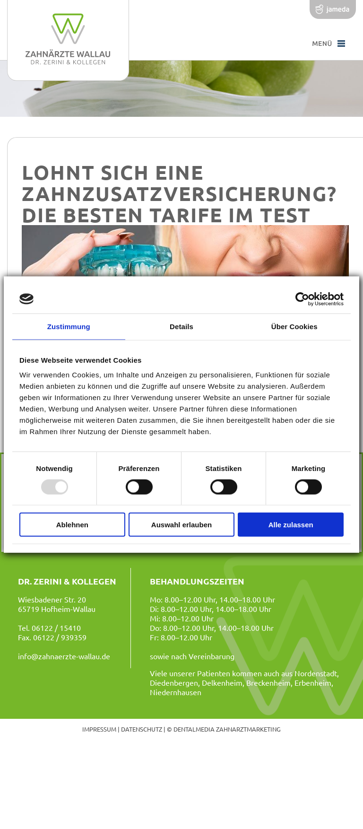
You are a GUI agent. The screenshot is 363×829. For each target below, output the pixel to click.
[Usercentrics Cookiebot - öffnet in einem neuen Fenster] (302, 299)
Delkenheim (222, 682)
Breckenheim (268, 682)
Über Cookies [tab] (294, 326)
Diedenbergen (174, 682)
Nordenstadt (315, 673)
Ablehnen (72, 525)
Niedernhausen (175, 692)
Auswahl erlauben (181, 525)
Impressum (99, 729)
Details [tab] (181, 326)
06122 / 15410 (56, 627)
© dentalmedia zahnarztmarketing (224, 729)
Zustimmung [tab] (68, 326)
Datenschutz (141, 729)
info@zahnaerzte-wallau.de (64, 656)
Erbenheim (312, 682)
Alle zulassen (290, 525)
